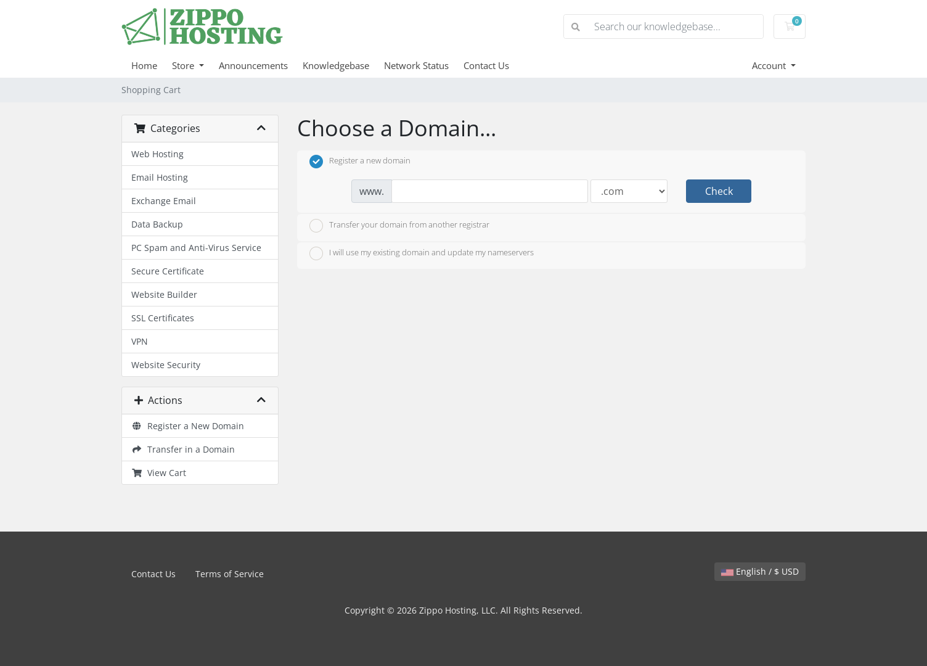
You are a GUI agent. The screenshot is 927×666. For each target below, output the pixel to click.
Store (184, 65)
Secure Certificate (167, 271)
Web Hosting (157, 154)
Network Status (416, 65)
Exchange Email (163, 201)
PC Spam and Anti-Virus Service (196, 247)
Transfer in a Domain (183, 449)
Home (144, 65)
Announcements (253, 65)
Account (770, 65)
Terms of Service (229, 574)
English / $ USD (760, 571)
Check (719, 191)
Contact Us (486, 65)
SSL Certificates (162, 318)
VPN (139, 341)
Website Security (165, 365)
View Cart (158, 473)
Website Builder (164, 294)
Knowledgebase (336, 65)
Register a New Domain (187, 426)
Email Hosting (159, 177)
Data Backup (157, 224)
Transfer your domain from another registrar (399, 225)
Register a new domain (359, 161)
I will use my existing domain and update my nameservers (421, 253)
